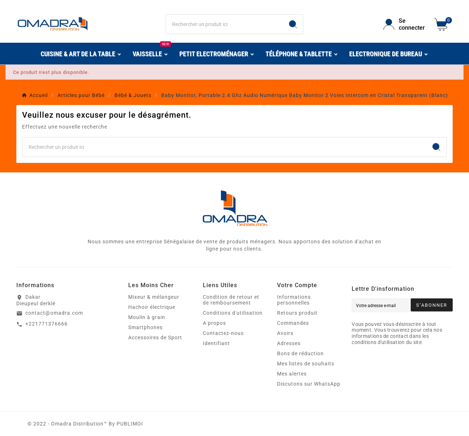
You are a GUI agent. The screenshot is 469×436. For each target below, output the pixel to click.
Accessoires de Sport (155, 337)
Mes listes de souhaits (305, 363)
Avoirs (285, 333)
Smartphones (145, 327)
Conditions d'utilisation (233, 313)
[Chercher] (225, 24)
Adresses (289, 343)
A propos (214, 323)
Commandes (293, 323)
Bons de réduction (300, 353)
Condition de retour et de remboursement (231, 300)
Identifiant (216, 343)
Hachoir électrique (151, 307)
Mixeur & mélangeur (153, 297)
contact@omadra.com (54, 313)
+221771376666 (46, 324)
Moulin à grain (146, 317)
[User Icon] (404, 24)
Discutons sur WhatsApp (308, 384)
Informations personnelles (294, 300)
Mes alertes (292, 374)
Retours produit (297, 313)
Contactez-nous (223, 333)
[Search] (293, 24)
